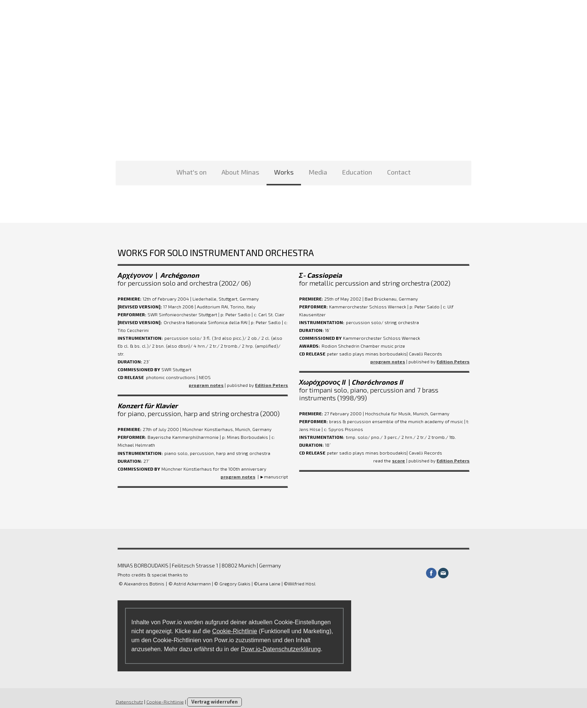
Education (357, 172)
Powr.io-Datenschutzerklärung (279, 641)
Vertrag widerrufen (212, 694)
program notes (206, 377)
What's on (191, 172)
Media (317, 172)
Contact (399, 172)
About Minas (240, 172)
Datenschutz (127, 694)
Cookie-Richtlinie (232, 623)
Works (284, 172)
